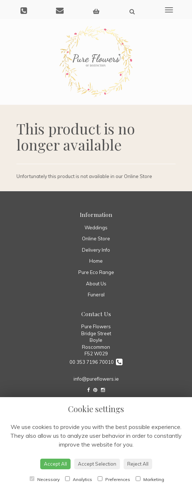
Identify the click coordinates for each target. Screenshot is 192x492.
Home (96, 261)
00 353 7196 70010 (96, 362)
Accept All (55, 464)
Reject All (137, 464)
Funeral (96, 294)
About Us (96, 283)
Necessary (45, 479)
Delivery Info (96, 250)
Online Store (96, 238)
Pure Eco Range (96, 272)
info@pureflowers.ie (96, 379)
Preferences (114, 479)
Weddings (96, 227)
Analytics (78, 479)
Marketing (150, 479)
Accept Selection (97, 464)
